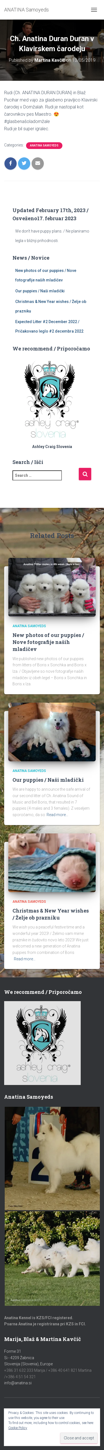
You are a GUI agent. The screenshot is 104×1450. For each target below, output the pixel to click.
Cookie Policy (17, 1428)
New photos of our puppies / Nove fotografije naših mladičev (48, 642)
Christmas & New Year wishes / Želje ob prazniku (50, 914)
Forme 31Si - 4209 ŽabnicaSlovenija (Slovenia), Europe (28, 1357)
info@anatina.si (18, 1383)
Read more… (57, 814)
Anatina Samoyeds (44, 145)
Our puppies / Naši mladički (40, 291)
